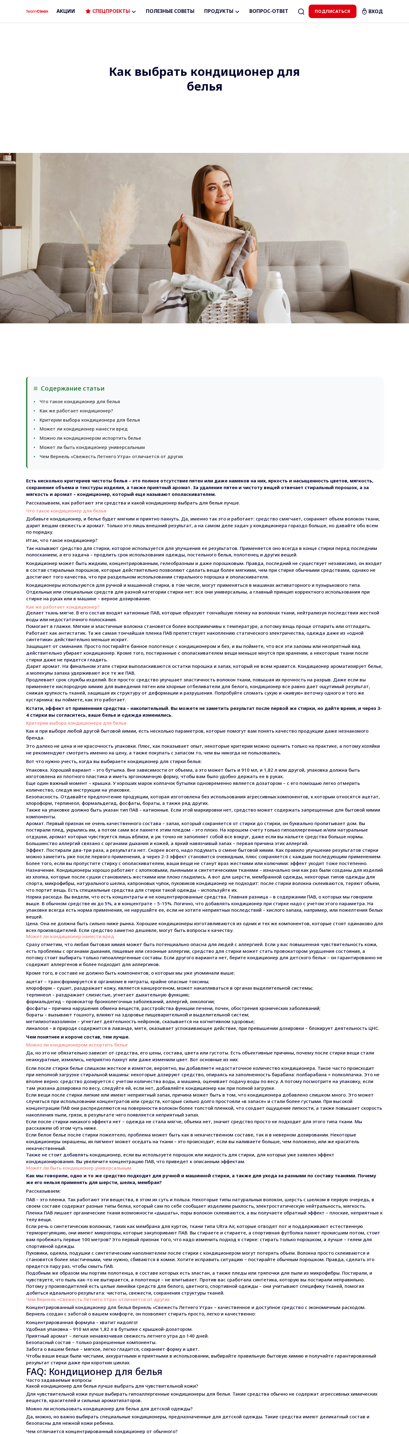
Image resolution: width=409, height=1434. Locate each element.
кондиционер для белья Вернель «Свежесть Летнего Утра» (144, 1137)
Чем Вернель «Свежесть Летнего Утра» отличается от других (111, 286)
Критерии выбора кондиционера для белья (90, 249)
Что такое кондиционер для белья (80, 231)
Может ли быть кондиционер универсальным (92, 277)
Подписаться (332, 11)
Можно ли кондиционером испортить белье (90, 267)
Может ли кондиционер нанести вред (84, 258)
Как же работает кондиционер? (76, 240)
